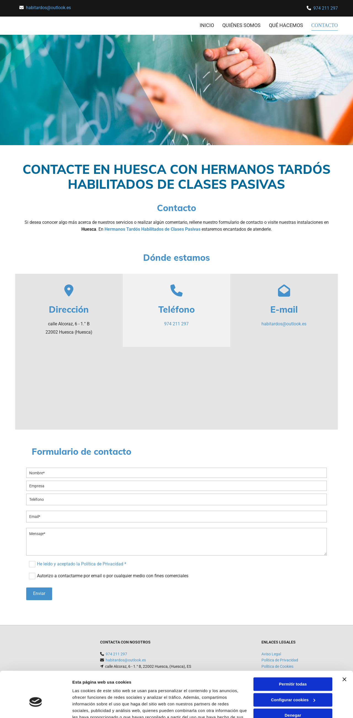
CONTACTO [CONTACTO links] (325, 25)
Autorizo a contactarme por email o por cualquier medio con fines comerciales (112, 575)
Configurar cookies (293, 667)
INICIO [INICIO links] (207, 25)
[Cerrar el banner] (344, 647)
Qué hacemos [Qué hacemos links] (286, 25)
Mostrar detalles (88, 707)
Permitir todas (293, 652)
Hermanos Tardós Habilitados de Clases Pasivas (152, 229)
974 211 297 (325, 8)
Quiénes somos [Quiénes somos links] (242, 25)
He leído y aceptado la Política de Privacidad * (81, 564)
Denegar (293, 683)
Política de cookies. (112, 692)
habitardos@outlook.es (48, 7)
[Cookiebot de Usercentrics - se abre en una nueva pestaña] (36, 707)
